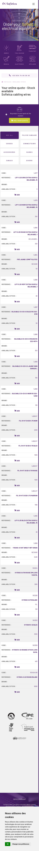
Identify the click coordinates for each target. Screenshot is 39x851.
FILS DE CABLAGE (29, 135)
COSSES (9, 143)
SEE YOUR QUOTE (19, 120)
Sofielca (6, 82)
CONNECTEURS (29, 143)
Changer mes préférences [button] (20, 844)
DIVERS (29, 160)
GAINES (29, 152)
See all (9, 135)
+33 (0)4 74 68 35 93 (21, 75)
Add (17, 195)
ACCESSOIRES (9, 152)
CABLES (9, 160)
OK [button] (8, 844)
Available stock (19, 82)
